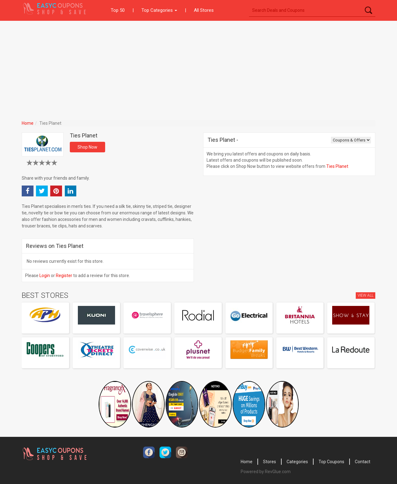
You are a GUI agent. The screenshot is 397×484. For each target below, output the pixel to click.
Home (27, 123)
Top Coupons (331, 461)
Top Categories (159, 10)
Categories (297, 461)
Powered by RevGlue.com (266, 471)
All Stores (204, 10)
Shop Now (87, 147)
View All (365, 295)
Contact (362, 461)
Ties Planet (337, 166)
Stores (269, 461)
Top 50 (118, 10)
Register (64, 275)
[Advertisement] (198, 67)
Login (44, 275)
